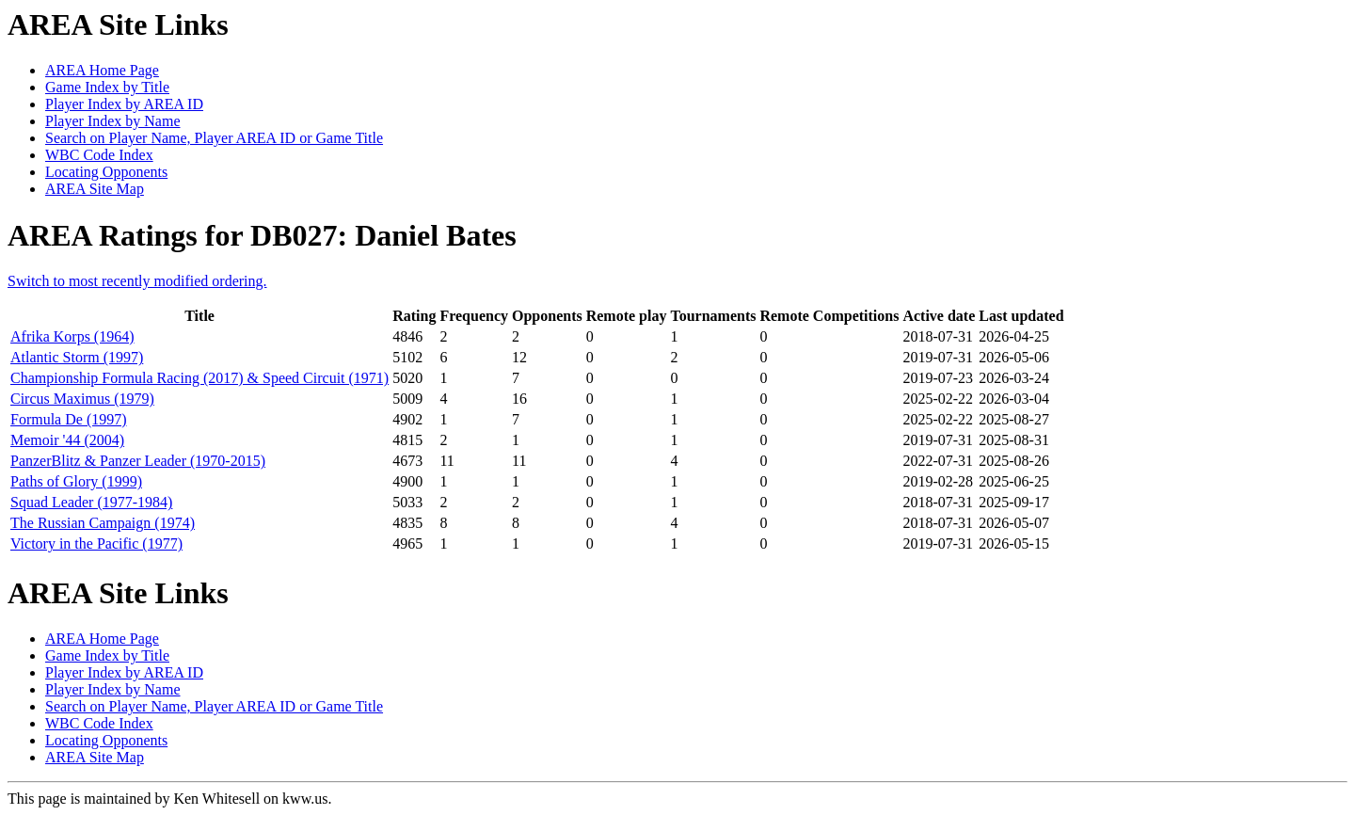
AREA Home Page (102, 70)
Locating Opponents (106, 172)
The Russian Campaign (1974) (102, 523)
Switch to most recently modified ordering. (137, 281)
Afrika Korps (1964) (72, 336)
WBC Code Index (99, 155)
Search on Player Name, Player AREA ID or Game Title (214, 138)
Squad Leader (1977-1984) (91, 502)
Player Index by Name (113, 121)
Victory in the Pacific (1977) (96, 543)
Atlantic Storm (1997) (76, 357)
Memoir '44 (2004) (67, 440)
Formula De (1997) (68, 419)
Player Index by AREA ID (124, 104)
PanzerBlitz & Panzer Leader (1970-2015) (137, 461)
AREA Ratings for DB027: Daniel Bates (262, 235)
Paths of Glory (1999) (76, 481)
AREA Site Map (94, 189)
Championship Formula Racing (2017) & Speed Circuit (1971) (199, 378)
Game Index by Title (107, 87)
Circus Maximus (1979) (82, 399)
